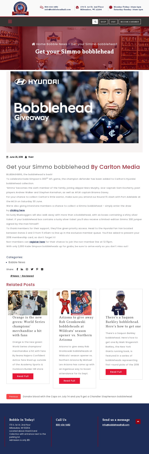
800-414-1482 (51, 7)
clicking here (17, 210)
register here (37, 241)
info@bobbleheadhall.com (58, 9)
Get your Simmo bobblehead (47, 167)
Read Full (23, 376)
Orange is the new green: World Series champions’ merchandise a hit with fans (29, 326)
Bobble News (57, 44)
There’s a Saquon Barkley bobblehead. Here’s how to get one (123, 322)
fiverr (31, 157)
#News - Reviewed (22, 276)
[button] (10, 21)
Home (39, 44)
